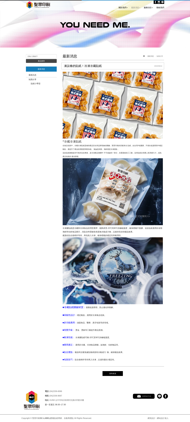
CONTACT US (146, 396)
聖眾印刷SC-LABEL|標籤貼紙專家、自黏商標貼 (38, 5)
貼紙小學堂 (35, 84)
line (159, 396)
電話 (47, 391)
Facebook (155, 2)
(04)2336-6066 (55, 391)
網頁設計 (151, 418)
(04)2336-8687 (55, 396)
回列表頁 (112, 373)
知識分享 (32, 79)
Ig (159, 2)
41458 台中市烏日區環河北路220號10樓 (66, 400)
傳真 (47, 396)
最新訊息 (32, 75)
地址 (47, 400)
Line (162, 2)
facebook (165, 396)
